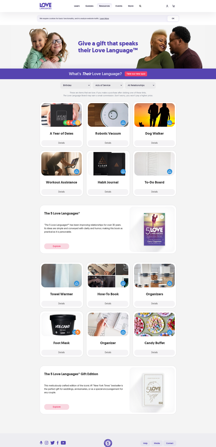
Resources (104, 5)
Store (130, 5)
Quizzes (89, 5)
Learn (77, 5)
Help (145, 443)
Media (157, 443)
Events (119, 5)
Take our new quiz (136, 73)
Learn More (104, 18)
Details (61, 143)
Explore (57, 246)
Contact (169, 443)
